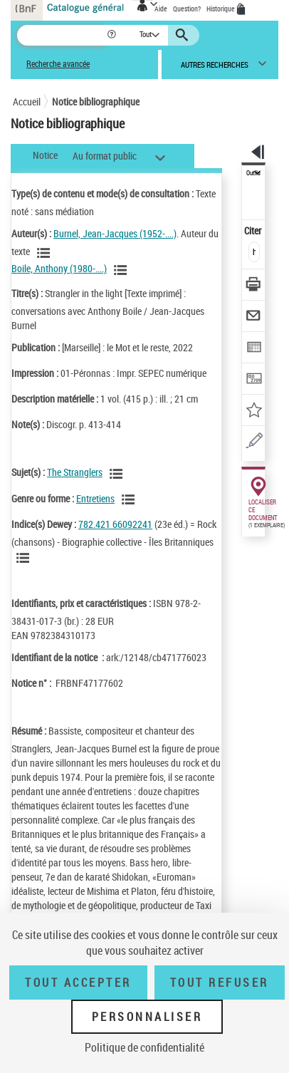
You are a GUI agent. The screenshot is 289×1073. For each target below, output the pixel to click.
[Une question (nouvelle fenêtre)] (253, 442)
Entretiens (95, 498)
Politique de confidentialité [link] (144, 1047)
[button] (113, 35)
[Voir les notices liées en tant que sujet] (118, 473)
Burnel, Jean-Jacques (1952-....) (115, 233)
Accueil (27, 101)
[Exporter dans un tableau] (253, 348)
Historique (221, 9)
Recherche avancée (58, 63)
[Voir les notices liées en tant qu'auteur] (45, 252)
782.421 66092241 (115, 524)
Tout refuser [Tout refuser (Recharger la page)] (219, 982)
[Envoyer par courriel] (253, 317)
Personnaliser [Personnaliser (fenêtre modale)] (147, 1017)
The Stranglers (75, 472)
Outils (253, 173)
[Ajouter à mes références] (253, 411)
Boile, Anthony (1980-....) (59, 268)
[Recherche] (61, 35)
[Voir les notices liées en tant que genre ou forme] (130, 499)
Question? (187, 9)
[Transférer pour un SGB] (253, 380)
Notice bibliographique (96, 101)
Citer (253, 230)
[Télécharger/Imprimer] (253, 286)
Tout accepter (78, 982)
